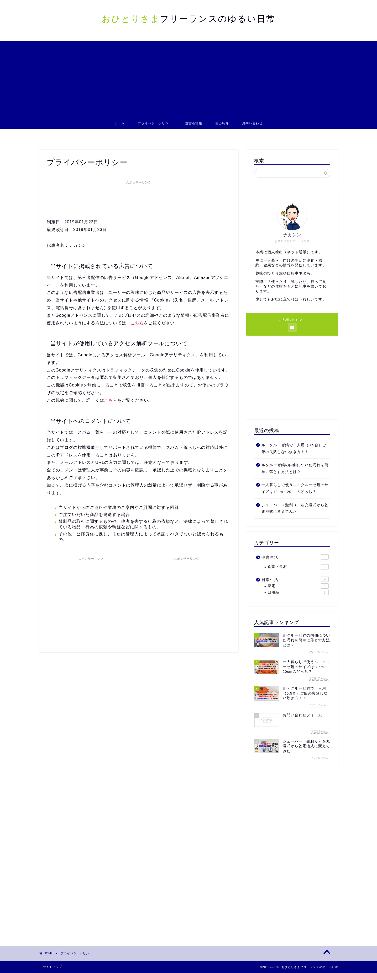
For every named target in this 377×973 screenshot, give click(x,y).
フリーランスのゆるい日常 (189, 18)
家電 (298, 586)
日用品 (298, 592)
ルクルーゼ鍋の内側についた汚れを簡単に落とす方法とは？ (294, 468)
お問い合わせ (252, 123)
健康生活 (295, 557)
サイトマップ (52, 966)
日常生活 (295, 579)
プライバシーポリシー (155, 123)
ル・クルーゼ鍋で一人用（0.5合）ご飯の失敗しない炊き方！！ (293, 448)
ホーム (119, 123)
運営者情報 (193, 123)
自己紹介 (222, 123)
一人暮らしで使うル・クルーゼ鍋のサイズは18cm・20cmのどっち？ (294, 488)
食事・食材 (298, 566)
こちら (137, 323)
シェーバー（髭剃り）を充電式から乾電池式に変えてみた (294, 508)
